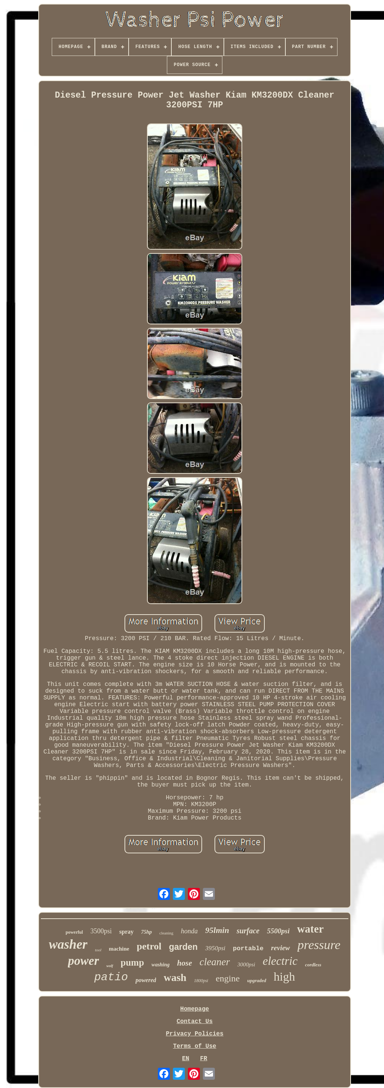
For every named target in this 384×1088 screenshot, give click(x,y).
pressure (318, 945)
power (83, 960)
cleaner (215, 961)
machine (119, 949)
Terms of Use (194, 1046)
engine (228, 978)
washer (68, 944)
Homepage (194, 1009)
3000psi (246, 964)
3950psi (215, 948)
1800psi (201, 980)
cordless (313, 964)
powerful (74, 932)
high (284, 976)
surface (248, 931)
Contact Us (195, 1021)
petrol (149, 946)
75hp (146, 932)
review (280, 948)
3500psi (101, 931)
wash (175, 977)
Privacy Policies (195, 1034)
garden (183, 947)
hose (184, 962)
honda (189, 931)
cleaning (166, 933)
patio (111, 977)
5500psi (278, 931)
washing (161, 964)
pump (132, 962)
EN (185, 1058)
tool (98, 950)
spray (126, 931)
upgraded (256, 980)
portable (248, 948)
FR (203, 1058)
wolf (109, 966)
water (310, 929)
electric (279, 960)
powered (145, 980)
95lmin (217, 930)
